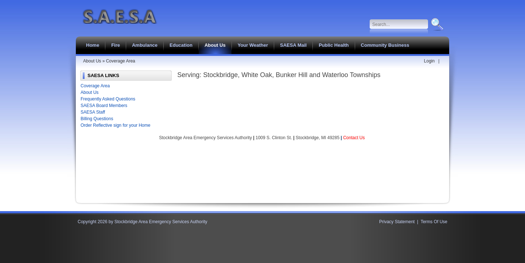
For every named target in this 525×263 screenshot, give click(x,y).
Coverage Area (95, 85)
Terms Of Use (434, 221)
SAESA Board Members (104, 105)
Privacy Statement (397, 221)
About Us (89, 92)
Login (429, 61)
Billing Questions (97, 118)
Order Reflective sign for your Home (115, 125)
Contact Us (354, 137)
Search (436, 24)
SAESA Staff (93, 112)
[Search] (399, 24)
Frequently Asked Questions (108, 99)
